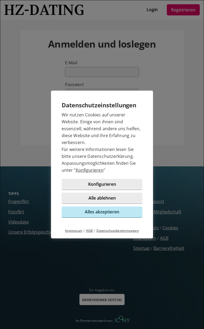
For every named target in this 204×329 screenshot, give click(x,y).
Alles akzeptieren (102, 212)
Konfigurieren (90, 170)
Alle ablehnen (102, 198)
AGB (89, 230)
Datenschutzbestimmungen (117, 230)
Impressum (73, 230)
